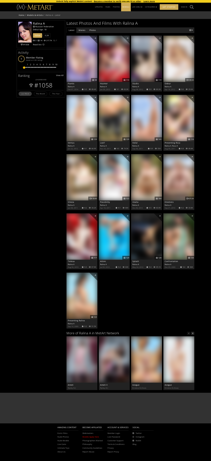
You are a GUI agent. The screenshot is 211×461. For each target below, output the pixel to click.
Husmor (104, 83)
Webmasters (87, 433)
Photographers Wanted (92, 441)
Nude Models (63, 441)
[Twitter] (137, 433)
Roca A (175, 146)
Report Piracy (113, 452)
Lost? (102, 142)
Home (21, 15)
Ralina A (71, 86)
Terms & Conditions (116, 444)
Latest (71, 30)
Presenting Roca (172, 142)
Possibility (105, 202)
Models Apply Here (90, 437)
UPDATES (99, 7)
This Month (40, 94)
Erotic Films (62, 433)
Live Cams (61, 444)
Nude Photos (63, 437)
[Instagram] (138, 437)
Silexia (71, 202)
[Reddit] (137, 441)
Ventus (71, 142)
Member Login (114, 433)
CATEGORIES (151, 7)
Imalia (135, 202)
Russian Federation (43, 26)
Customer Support (116, 441)
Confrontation (171, 261)
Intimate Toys (63, 448)
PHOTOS (116, 7)
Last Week (25, 94)
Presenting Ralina (76, 320)
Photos (92, 30)
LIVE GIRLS (137, 7)
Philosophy (87, 444)
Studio (135, 83)
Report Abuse (88, 452)
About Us (61, 452)
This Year (56, 94)
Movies (82, 30)
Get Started (169, 7)
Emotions (169, 202)
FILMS (107, 7)
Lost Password (114, 437)
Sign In (184, 7)
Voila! (135, 142)
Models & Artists (35, 15)
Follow (37, 35)
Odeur (168, 83)
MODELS (125, 7)
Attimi (103, 261)
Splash (135, 261)
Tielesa (71, 261)
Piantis (71, 83)
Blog (134, 444)
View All (60, 75)
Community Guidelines (92, 448)
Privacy (111, 448)
